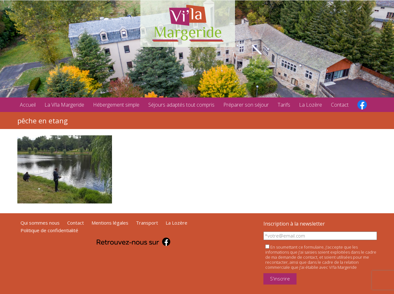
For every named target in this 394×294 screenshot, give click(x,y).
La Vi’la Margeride (64, 104)
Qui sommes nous (40, 223)
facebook (362, 104)
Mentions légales (109, 223)
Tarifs (284, 104)
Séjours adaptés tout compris (181, 104)
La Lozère (310, 104)
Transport (147, 223)
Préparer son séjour (246, 104)
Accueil (28, 104)
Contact (340, 104)
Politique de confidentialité (49, 230)
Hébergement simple (116, 104)
